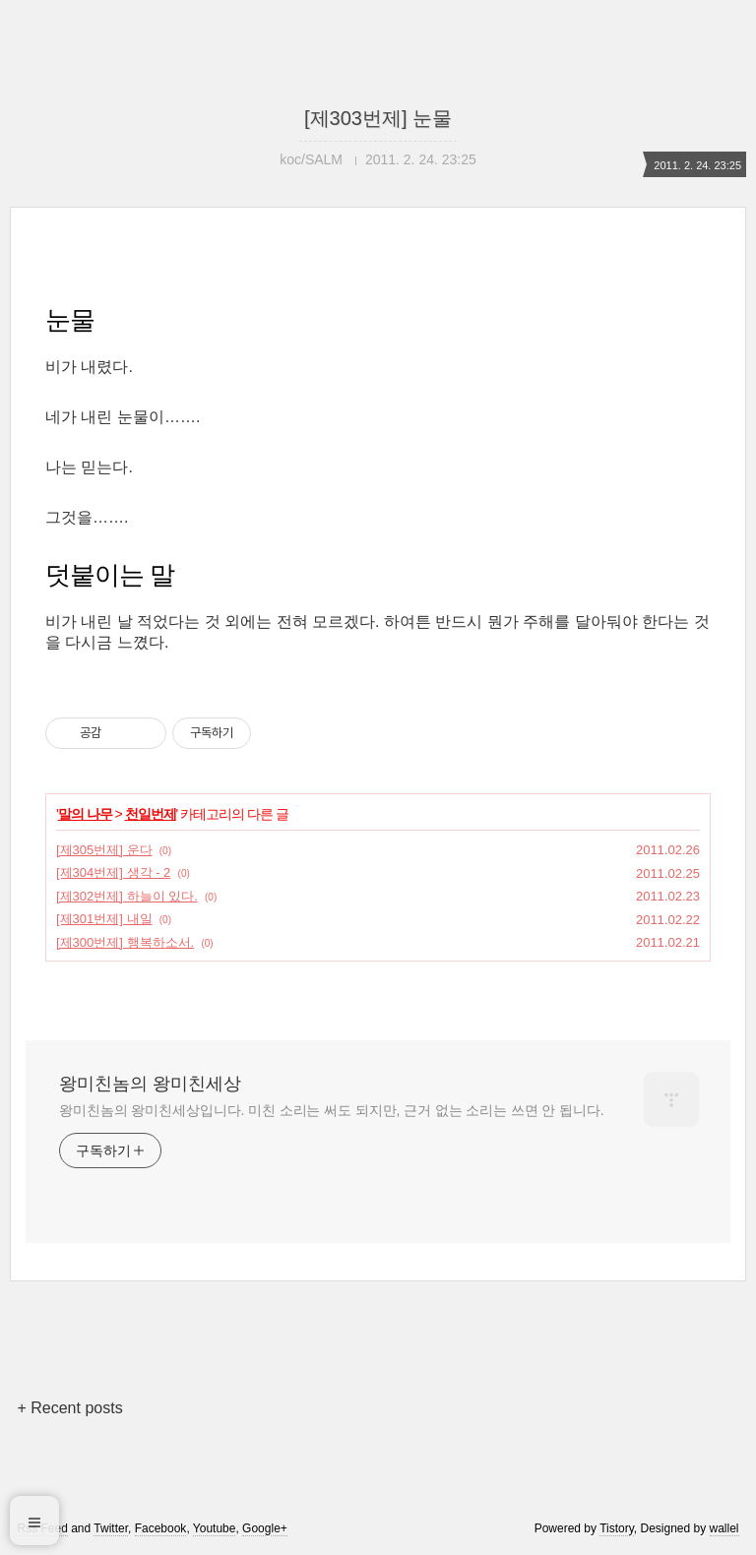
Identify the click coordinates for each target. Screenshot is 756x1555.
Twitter (111, 1528)
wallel (724, 1528)
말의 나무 (85, 814)
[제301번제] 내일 (104, 918)
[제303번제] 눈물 (378, 118)
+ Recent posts (69, 1408)
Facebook (161, 1528)
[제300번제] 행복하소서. (125, 942)
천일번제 (150, 814)
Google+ (264, 1528)
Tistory (616, 1528)
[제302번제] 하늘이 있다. (127, 896)
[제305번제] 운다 (104, 849)
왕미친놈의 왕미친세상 (150, 1083)
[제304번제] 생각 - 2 (113, 872)
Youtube (214, 1528)
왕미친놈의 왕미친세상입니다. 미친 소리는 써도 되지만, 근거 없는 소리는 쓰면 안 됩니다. (331, 1110)
